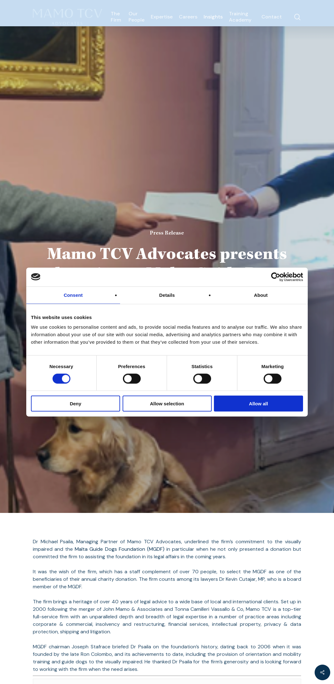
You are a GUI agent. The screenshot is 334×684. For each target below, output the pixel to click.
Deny (75, 403)
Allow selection (167, 403)
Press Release (167, 233)
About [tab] (261, 294)
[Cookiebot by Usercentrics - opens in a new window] (275, 276)
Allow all (258, 403)
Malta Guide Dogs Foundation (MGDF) (119, 549)
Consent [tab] (73, 294)
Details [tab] (167, 294)
